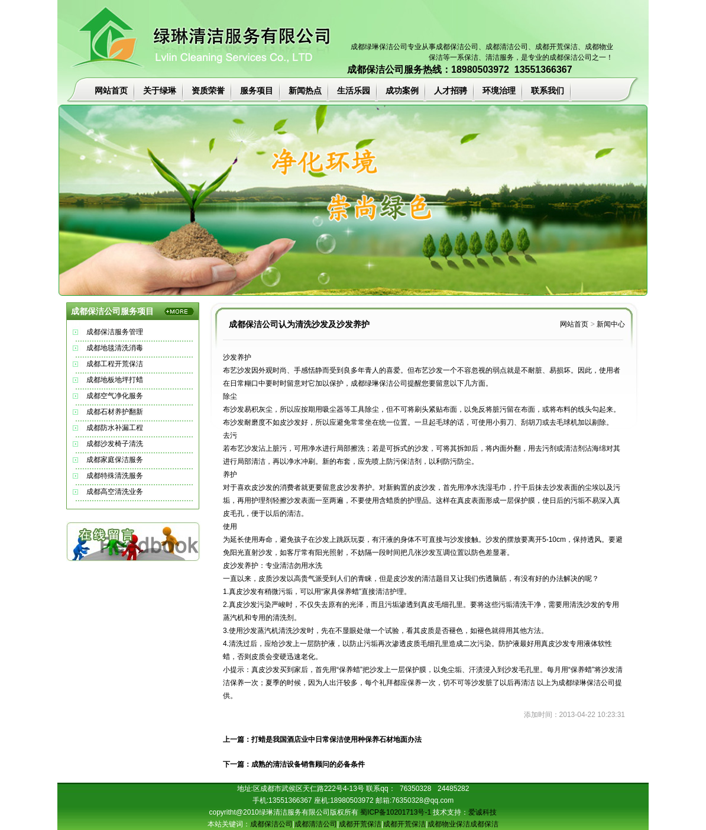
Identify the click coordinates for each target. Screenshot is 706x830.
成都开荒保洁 (360, 824)
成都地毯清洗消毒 (114, 348)
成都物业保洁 (449, 824)
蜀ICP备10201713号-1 (395, 812)
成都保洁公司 (457, 47)
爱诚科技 (482, 812)
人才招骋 (450, 90)
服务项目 (256, 90)
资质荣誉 (208, 90)
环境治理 (499, 90)
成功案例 (402, 90)
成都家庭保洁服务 (114, 460)
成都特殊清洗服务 (114, 475)
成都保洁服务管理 (114, 332)
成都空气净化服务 (114, 396)
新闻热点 (305, 90)
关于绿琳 (159, 90)
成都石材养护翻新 (114, 412)
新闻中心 (611, 324)
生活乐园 (353, 90)
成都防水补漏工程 (114, 428)
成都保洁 (484, 824)
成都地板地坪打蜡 (114, 380)
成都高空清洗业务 (114, 491)
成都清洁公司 (506, 47)
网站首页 (111, 90)
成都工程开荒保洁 (114, 364)
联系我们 (547, 90)
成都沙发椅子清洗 (114, 444)
